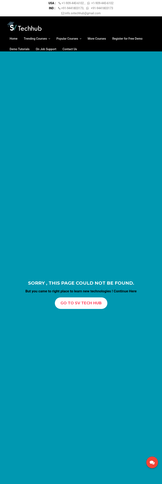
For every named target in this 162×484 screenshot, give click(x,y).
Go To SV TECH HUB (81, 303)
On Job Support (46, 49)
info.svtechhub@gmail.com (81, 13)
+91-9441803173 (72, 8)
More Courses (97, 38)
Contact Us (70, 49)
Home (14, 38)
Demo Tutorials (20, 49)
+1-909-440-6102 (73, 3)
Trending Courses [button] (37, 38)
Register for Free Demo (127, 38)
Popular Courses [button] (69, 38)
